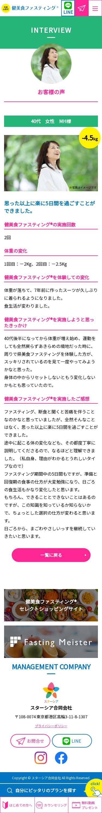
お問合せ (30, 741)
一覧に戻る (51, 555)
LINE (72, 741)
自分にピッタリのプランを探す (41, 790)
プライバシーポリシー (51, 725)
